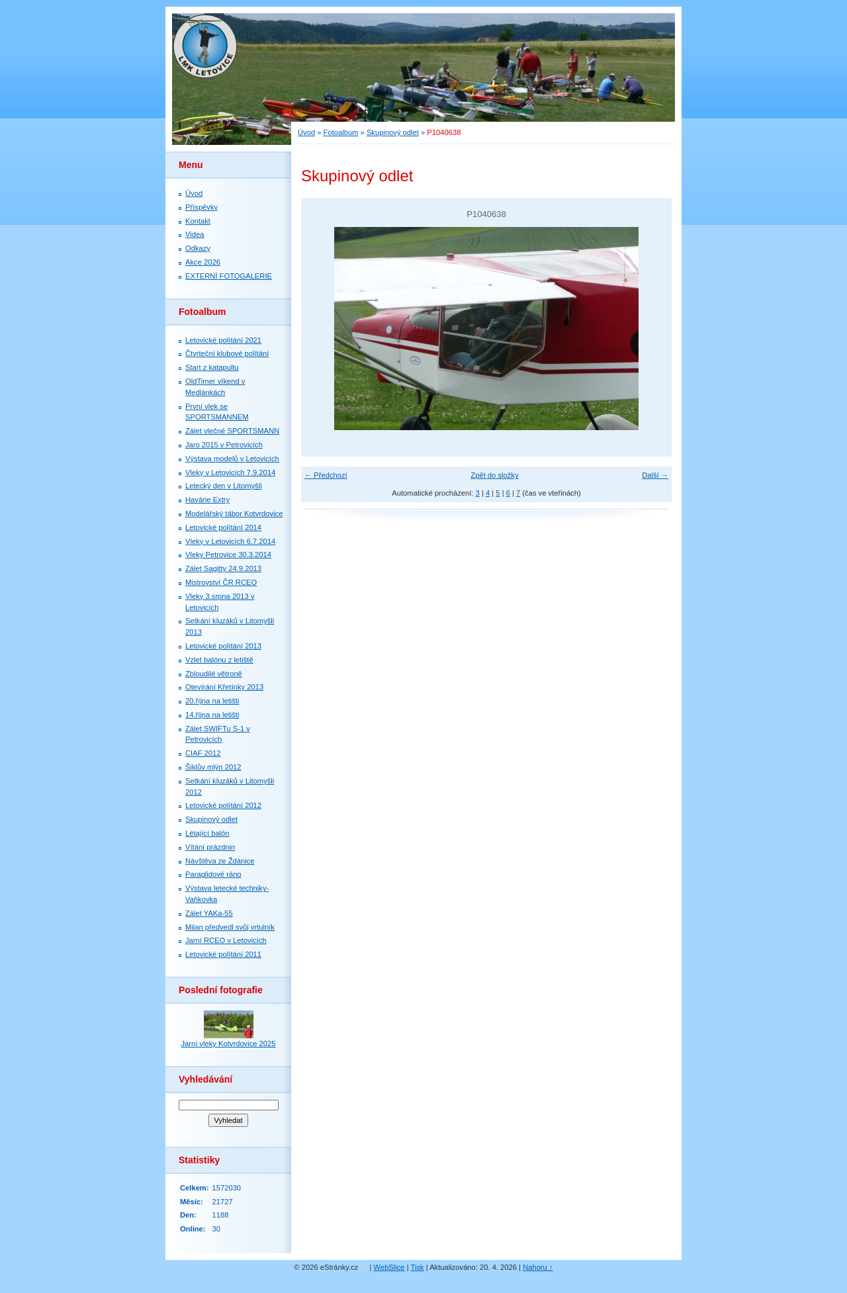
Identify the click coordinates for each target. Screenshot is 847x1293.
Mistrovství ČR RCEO (221, 582)
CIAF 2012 (202, 753)
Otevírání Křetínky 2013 (224, 687)
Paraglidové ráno (213, 874)
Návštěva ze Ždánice (219, 861)
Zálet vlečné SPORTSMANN (232, 431)
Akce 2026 (202, 262)
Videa (194, 234)
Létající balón (207, 833)
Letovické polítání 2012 (223, 805)
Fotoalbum (341, 132)
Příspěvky (201, 207)
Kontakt (197, 221)
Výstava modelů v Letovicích (232, 459)
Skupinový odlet (393, 132)
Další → (655, 475)
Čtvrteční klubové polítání (227, 353)
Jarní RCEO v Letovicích (225, 940)
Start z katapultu (212, 367)
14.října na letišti (212, 715)
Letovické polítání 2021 (223, 340)
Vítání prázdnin (210, 847)
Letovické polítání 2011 (223, 954)
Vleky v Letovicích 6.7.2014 (230, 541)
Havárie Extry (207, 500)
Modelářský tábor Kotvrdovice (234, 513)
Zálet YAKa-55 (209, 913)
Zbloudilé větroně (213, 674)
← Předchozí (325, 475)
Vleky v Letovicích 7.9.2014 (230, 472)
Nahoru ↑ (538, 1267)
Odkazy (197, 248)
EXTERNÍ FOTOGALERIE (228, 276)
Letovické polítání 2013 (223, 646)
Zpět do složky (494, 475)
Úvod (306, 132)
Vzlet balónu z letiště (219, 660)
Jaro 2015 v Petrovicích (224, 445)
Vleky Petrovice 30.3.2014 (228, 554)
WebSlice (389, 1267)
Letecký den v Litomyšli (223, 486)
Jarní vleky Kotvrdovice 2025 (228, 1044)
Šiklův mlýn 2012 (213, 767)
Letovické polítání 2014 (223, 527)
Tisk (417, 1267)
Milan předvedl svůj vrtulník (230, 927)
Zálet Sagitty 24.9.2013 (223, 568)
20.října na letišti (212, 701)
